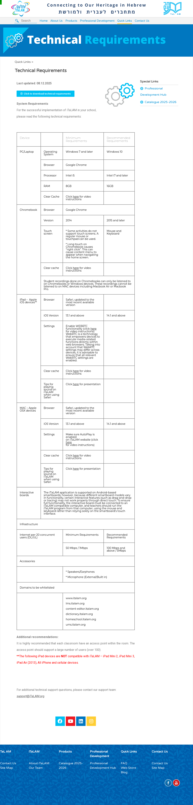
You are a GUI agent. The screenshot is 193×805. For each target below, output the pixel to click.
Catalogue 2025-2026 (160, 102)
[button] (45, 94)
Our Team (36, 768)
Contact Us (142, 20)
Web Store (128, 768)
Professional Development (97, 20)
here (76, 196)
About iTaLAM (39, 763)
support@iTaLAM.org (30, 696)
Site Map (6, 768)
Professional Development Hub (153, 92)
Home (44, 20)
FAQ (124, 763)
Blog (124, 772)
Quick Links (124, 20)
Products (71, 20)
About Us (56, 20)
